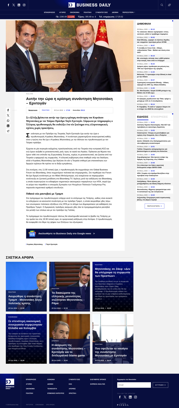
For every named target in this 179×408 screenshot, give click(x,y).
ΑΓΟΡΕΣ (62, 12)
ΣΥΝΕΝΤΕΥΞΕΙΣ (102, 12)
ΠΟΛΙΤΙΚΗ (87, 12)
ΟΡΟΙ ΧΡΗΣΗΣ (50, 404)
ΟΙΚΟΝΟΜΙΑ (74, 12)
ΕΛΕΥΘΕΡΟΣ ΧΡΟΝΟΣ (98, 379)
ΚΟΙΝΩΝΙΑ (51, 379)
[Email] (134, 385)
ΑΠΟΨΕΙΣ (72, 389)
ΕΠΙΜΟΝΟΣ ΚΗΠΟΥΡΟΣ (55, 393)
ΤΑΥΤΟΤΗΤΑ (29, 404)
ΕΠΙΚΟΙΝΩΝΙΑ (40, 404)
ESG (70, 384)
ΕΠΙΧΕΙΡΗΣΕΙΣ (49, 12)
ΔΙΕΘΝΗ (115, 12)
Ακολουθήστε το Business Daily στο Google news (62, 234)
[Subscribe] (159, 385)
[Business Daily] (10, 389)
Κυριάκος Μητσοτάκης (35, 244)
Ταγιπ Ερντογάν (52, 244)
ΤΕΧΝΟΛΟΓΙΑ (52, 389)
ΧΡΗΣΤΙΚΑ (72, 393)
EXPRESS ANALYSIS (97, 384)
